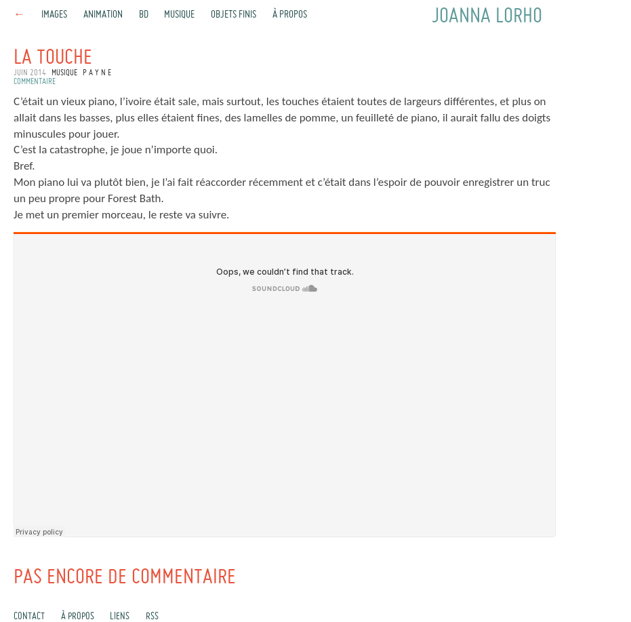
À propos (289, 15)
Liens (119, 616)
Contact (29, 616)
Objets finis (233, 15)
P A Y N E (97, 73)
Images (54, 15)
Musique (179, 15)
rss (152, 616)
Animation (103, 15)
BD (143, 15)
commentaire (35, 82)
